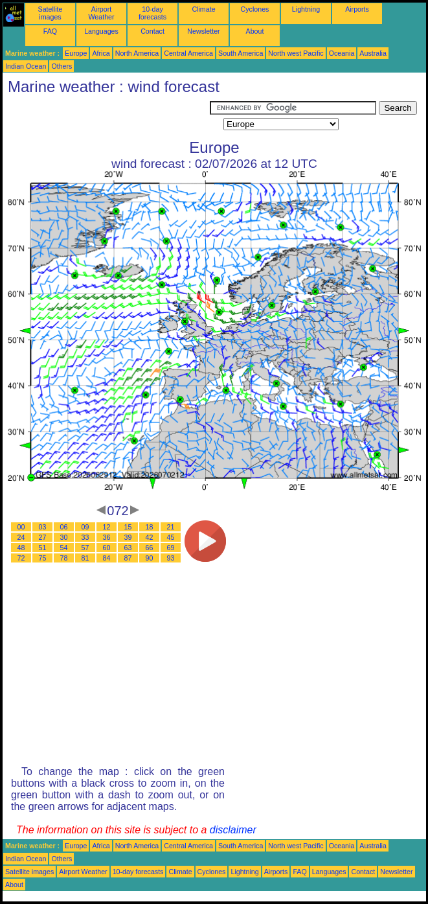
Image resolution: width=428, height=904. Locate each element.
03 (43, 527)
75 (43, 558)
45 (171, 537)
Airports (357, 9)
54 (64, 547)
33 (85, 537)
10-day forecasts (152, 13)
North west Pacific (295, 53)
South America (240, 53)
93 (171, 558)
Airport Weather (101, 13)
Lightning (306, 9)
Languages (101, 31)
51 (43, 547)
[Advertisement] (106, 117)
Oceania (342, 53)
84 (107, 558)
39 (128, 537)
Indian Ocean (25, 66)
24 (21, 537)
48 (21, 547)
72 (21, 558)
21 (171, 527)
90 (149, 558)
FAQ (50, 31)
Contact (152, 31)
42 (149, 537)
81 (85, 558)
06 (64, 527)
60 (107, 547)
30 (64, 537)
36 (107, 537)
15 (128, 527)
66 (149, 547)
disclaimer (233, 829)
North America (137, 53)
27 (43, 537)
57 (85, 547)
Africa (100, 53)
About (255, 31)
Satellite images (50, 13)
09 (85, 527)
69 (171, 547)
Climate (203, 9)
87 (128, 558)
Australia (372, 53)
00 (21, 527)
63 (128, 547)
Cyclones (255, 9)
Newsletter (203, 31)
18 (149, 527)
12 (107, 527)
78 (64, 558)
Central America (188, 53)
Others (61, 66)
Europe (76, 53)
